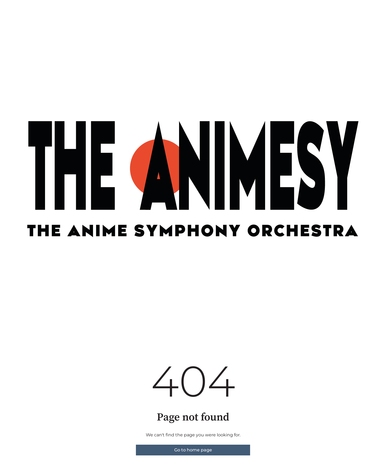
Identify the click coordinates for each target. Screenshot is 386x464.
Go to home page (193, 449)
